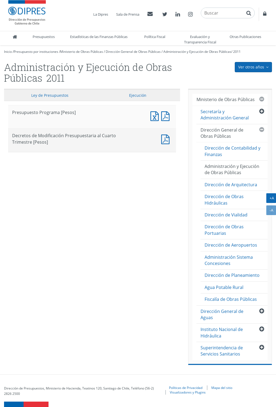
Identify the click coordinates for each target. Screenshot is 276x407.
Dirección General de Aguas (222, 314)
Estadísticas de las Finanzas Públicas (98, 36)
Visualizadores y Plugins (188, 392)
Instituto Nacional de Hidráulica (222, 332)
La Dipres (100, 14)
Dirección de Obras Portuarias (224, 230)
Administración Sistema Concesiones (229, 260)
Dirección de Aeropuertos (231, 245)
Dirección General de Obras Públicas (133, 51)
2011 (237, 51)
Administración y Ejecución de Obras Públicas (197, 51)
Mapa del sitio (221, 387)
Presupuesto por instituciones (36, 51)
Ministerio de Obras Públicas (81, 51)
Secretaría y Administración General (225, 115)
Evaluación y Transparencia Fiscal (200, 39)
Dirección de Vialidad (226, 215)
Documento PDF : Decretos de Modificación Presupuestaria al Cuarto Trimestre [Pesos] (166, 139)
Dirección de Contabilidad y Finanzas (232, 151)
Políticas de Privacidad (185, 387)
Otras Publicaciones (245, 36)
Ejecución (137, 95)
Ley (49, 95)
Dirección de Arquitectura (231, 185)
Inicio (8, 51)
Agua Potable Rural (224, 287)
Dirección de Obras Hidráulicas (224, 200)
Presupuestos (44, 36)
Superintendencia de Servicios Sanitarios (222, 351)
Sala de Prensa (127, 14)
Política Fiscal (154, 36)
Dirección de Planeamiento (232, 275)
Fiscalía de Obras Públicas (231, 299)
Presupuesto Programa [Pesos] (155, 115)
